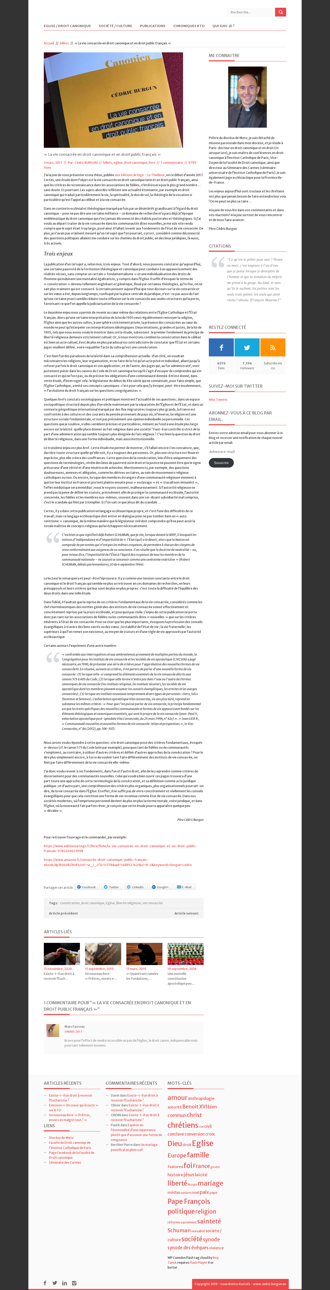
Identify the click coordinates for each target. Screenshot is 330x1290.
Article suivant (187, 913)
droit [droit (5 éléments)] (187, 1144)
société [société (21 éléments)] (192, 1239)
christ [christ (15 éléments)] (194, 1115)
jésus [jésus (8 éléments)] (189, 1175)
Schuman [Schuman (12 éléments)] (179, 1230)
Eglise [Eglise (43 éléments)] (202, 1143)
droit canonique (92, 903)
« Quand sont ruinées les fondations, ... (142, 976)
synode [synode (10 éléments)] (211, 1240)
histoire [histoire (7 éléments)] (175, 1174)
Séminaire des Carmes (65, 1162)
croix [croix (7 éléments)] (210, 1134)
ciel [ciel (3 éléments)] (201, 1127)
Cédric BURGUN (86, 163)
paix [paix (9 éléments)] (204, 1192)
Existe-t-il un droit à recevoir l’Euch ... (59, 976)
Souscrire (221, 463)
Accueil (49, 43)
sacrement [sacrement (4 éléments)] (189, 1222)
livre (152, 163)
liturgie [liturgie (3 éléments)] (192, 1184)
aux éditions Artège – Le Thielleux (140, 175)
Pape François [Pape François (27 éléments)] (189, 1201)
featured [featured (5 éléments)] (175, 1166)
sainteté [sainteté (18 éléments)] (209, 1221)
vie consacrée (153, 903)
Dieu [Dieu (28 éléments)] (175, 1143)
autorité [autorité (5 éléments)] (175, 1107)
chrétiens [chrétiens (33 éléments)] (183, 1125)
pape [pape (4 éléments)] (213, 1193)
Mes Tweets (218, 400)
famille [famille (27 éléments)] (198, 1155)
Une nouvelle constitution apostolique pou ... (181, 978)
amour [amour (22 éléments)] (177, 1098)
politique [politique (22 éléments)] (181, 1211)
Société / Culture (115, 26)
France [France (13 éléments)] (201, 1166)
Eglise (110, 903)
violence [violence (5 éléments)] (216, 1248)
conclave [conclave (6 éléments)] (176, 1134)
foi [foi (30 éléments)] (188, 1165)
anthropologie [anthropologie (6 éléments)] (201, 1098)
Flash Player (198, 1262)
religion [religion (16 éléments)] (205, 1211)
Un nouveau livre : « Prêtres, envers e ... (101, 976)
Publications (153, 26)
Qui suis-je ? (223, 26)
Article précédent (63, 913)
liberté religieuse (128, 903)
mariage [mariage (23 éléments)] (210, 1183)
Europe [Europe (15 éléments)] (177, 1155)
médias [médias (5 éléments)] (174, 1192)
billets (64, 43)
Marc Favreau (74, 1026)
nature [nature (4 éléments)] (186, 1193)
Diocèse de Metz (61, 1138)
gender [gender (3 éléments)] (215, 1167)
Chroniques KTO (189, 26)
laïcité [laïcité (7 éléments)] (201, 1174)
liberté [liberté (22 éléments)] (177, 1183)
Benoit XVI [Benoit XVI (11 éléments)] (194, 1107)
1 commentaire (172, 163)
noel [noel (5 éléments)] (195, 1192)
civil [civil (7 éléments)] (208, 1126)
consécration (70, 903)
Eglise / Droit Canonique (67, 26)
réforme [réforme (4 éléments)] (174, 1222)
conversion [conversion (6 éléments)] (195, 1134)
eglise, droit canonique (130, 163)
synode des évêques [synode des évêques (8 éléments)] (188, 1248)
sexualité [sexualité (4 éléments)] (198, 1231)
